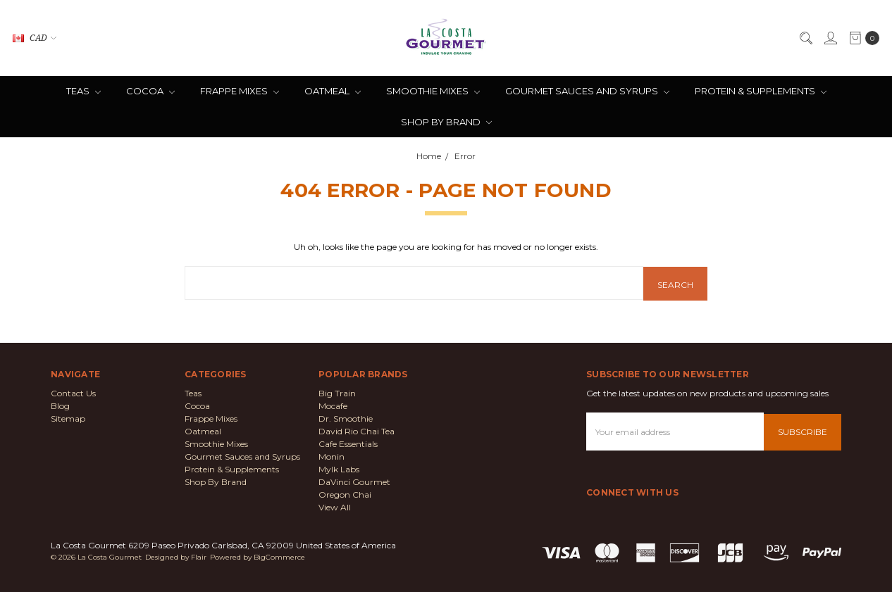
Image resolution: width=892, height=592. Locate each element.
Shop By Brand (446, 121)
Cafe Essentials (348, 443)
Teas (83, 90)
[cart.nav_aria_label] (861, 38)
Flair (198, 556)
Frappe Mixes (239, 90)
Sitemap (68, 417)
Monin (331, 456)
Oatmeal (332, 90)
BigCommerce (279, 556)
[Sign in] (830, 38)
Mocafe (332, 405)
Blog (60, 405)
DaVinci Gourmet (354, 481)
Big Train (337, 392)
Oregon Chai (344, 494)
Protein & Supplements (760, 90)
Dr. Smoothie (345, 417)
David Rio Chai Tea (356, 430)
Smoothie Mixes (433, 90)
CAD (34, 38)
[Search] (805, 38)
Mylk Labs (338, 468)
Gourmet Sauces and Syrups (587, 90)
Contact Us (73, 392)
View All (334, 506)
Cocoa (150, 90)
